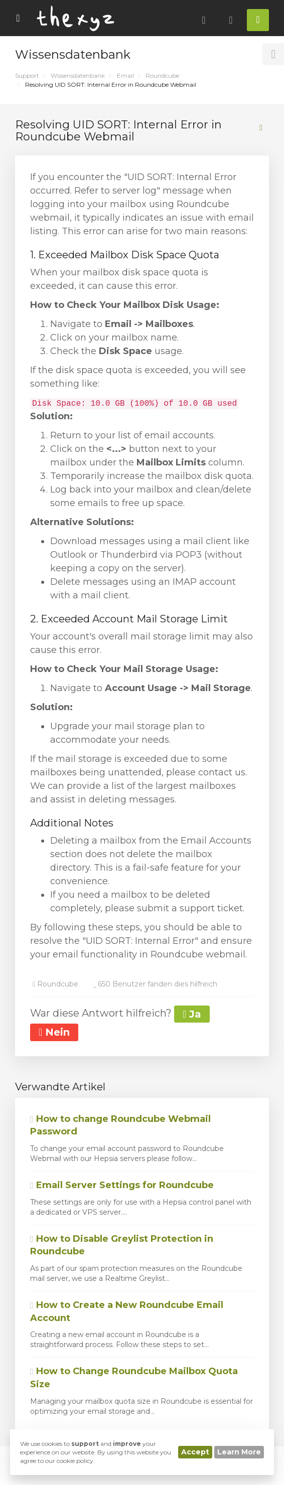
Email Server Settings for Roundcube (122, 1185)
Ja (192, 1014)
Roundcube (162, 75)
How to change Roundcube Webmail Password (120, 1125)
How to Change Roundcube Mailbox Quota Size (134, 1378)
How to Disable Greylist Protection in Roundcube (121, 1245)
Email (125, 75)
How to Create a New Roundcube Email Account (126, 1311)
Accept (195, 1451)
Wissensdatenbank (78, 75)
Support (27, 75)
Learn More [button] (239, 1451)
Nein (54, 1032)
